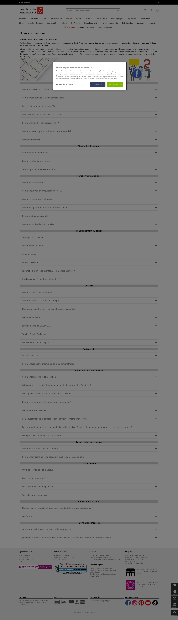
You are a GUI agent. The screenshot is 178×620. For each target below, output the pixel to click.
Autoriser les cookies (115, 85)
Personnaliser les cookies (64, 84)
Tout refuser (98, 85)
